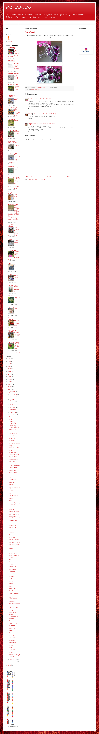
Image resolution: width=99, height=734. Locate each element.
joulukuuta (13, 392)
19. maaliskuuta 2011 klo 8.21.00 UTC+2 (41, 99)
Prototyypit (12, 480)
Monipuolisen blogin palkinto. (14, 453)
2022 (9, 361)
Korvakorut (30, 31)
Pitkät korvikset (13, 496)
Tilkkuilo (10, 274)
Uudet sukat (15, 195)
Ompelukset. (12, 562)
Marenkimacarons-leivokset (17, 334)
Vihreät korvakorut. (13, 598)
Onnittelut (12, 438)
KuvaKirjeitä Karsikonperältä (12, 141)
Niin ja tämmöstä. (14, 443)
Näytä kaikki (17, 353)
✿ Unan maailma (13, 85)
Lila (29, 99)
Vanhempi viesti (69, 176)
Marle (9, 263)
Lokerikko (12, 574)
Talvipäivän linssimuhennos (16, 323)
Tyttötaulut (12, 591)
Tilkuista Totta (12, 250)
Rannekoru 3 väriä (14, 542)
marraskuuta (13, 394)
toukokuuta (13, 410)
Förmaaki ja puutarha (11, 318)
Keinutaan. (12, 462)
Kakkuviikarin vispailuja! (12, 330)
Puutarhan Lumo (12, 130)
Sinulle (11, 621)
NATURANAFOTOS (13, 204)
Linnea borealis (12, 119)
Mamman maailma (13, 342)
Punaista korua (13, 607)
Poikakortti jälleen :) (14, 604)
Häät (10, 560)
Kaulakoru (12, 491)
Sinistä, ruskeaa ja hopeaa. (14, 655)
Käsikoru (11, 581)
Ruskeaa (11, 619)
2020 (9, 366)
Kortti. (11, 564)
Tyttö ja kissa (13, 535)
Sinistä (11, 631)
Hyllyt (10, 446)
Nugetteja (12, 450)
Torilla (11, 548)
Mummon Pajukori (13, 285)
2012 (9, 387)
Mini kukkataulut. (14, 448)
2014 (9, 382)
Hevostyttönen (13, 468)
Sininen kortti (13, 623)
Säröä (11, 477)
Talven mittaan (16, 276)
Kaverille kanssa (16, 168)
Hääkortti (12, 650)
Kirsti (30, 114)
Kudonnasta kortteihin (11, 96)
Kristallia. (12, 436)
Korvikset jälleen (14, 475)
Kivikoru (11, 648)
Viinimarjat (12, 612)
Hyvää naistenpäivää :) (14, 615)
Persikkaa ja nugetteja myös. (14, 426)
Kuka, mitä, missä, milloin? (14, 503)
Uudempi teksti (29, 176)
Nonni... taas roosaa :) (14, 488)
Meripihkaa (12, 569)
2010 (9, 665)
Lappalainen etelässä (11, 225)
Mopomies (12, 441)
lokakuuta (12, 397)
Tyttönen (11, 485)
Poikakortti (12, 638)
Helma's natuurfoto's (13, 177)
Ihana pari (12, 586)
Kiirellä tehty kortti (16, 99)
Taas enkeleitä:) (13, 459)
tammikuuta (13, 662)
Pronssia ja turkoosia (12, 422)
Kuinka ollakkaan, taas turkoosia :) (14, 464)
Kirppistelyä (12, 525)
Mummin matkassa (13, 74)
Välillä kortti (12, 523)
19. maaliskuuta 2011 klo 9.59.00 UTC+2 (44, 124)
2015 (9, 379)
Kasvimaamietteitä (17, 298)
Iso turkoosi (12, 640)
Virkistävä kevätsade (17, 145)
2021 (9, 364)
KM (10, 39)
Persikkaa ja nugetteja (12, 430)
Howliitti (11, 576)
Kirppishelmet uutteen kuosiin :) (14, 517)
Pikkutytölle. (12, 470)
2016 (9, 377)
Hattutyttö (12, 628)
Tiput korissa (13, 457)
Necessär (16, 308)
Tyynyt (11, 584)
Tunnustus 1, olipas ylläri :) (14, 556)
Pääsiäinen (12, 572)
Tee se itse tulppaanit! (16, 289)
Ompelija (11, 533)
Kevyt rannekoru (14, 512)
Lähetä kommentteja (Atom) (36, 179)
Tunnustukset (14, 24)
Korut (32, 90)
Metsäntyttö (11, 61)
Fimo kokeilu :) (13, 528)
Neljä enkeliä (12, 553)
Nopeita (16, 121)
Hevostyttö (12, 537)
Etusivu (7, 24)
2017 (9, 374)
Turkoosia (12, 633)
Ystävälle (11, 551)
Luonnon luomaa (12, 153)
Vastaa (30, 109)
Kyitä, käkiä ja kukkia (16, 76)
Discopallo (12, 635)
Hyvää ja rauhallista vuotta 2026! (16, 346)
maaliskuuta (13, 415)
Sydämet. (12, 482)
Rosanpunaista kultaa (12, 192)
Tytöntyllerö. (12, 643)
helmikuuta (13, 659)
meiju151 (30, 124)
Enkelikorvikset (13, 520)
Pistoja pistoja (16, 241)
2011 (9, 390)
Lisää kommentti (30, 136)
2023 (9, 359)
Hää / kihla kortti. (14, 514)
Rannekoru (12, 417)
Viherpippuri (12, 589)
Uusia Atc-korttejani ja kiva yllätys (17, 112)
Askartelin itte (18, 7)
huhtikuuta (13, 412)
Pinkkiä (11, 498)
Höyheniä (11, 509)
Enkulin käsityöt (12, 108)
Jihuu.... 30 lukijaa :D (14, 594)
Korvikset (12, 507)
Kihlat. (11, 501)
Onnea (11, 419)
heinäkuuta (13, 405)
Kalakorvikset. (13, 473)
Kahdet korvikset (14, 540)
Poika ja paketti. (13, 610)
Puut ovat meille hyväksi (16, 87)
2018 (9, 372)
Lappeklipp (11, 307)
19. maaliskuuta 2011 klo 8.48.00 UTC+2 (45, 114)
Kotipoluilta (11, 296)
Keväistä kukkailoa (16, 132)
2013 (9, 384)
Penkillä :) (12, 601)
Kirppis (21, 24)
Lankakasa (12, 579)
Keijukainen (12, 567)
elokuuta (12, 402)
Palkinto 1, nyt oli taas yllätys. (14, 545)
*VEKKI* (10, 239)
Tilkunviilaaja (11, 48)
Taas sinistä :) (13, 626)
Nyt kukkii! (15, 265)
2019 (9, 369)
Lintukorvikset (13, 434)
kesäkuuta (13, 407)
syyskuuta (13, 400)
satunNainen (11, 167)
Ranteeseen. (12, 493)
